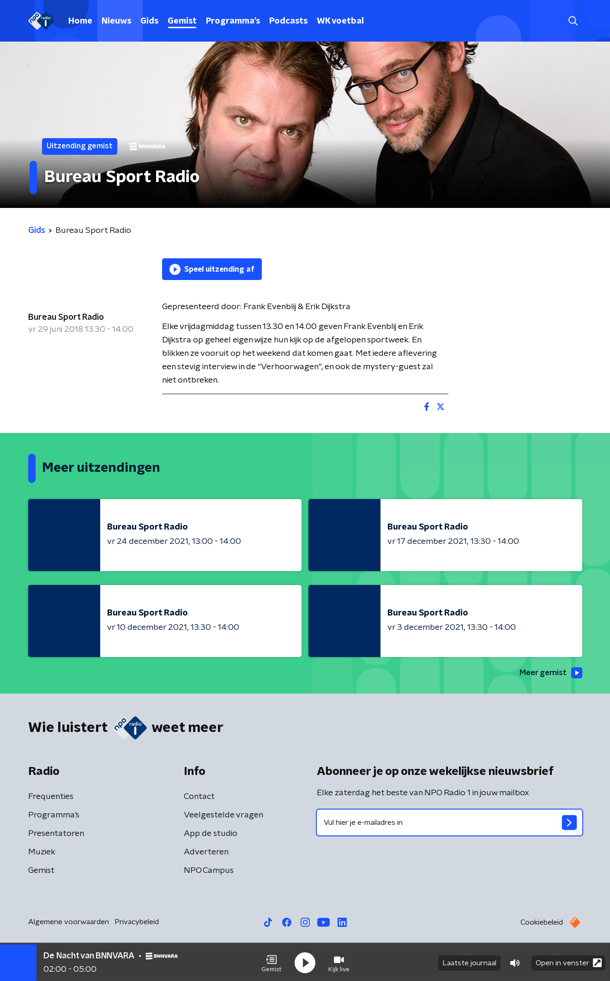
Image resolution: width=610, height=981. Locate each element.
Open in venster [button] (569, 961)
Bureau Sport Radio (66, 317)
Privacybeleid (137, 922)
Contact (199, 797)
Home (80, 21)
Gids (149, 21)
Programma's (233, 21)
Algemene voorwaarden (68, 922)
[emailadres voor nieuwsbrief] (449, 823)
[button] (271, 961)
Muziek (41, 852)
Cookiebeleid (541, 922)
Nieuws (116, 21)
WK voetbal (340, 21)
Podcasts (288, 21)
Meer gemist (549, 672)
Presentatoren (56, 834)
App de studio (210, 834)
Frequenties (50, 797)
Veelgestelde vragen (223, 815)
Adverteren (206, 852)
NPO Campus (209, 871)
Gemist (182, 21)
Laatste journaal (469, 961)
